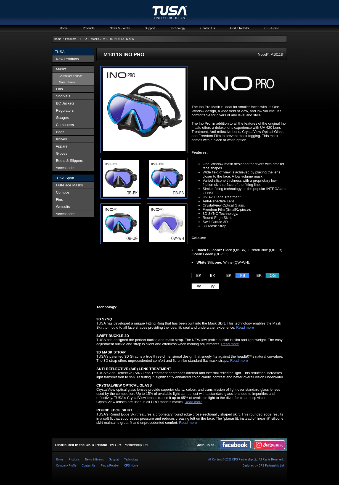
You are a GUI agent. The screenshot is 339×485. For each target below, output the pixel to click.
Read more (245, 327)
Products (70, 39)
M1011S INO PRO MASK (118, 39)
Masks (95, 39)
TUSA (83, 39)
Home (58, 39)
